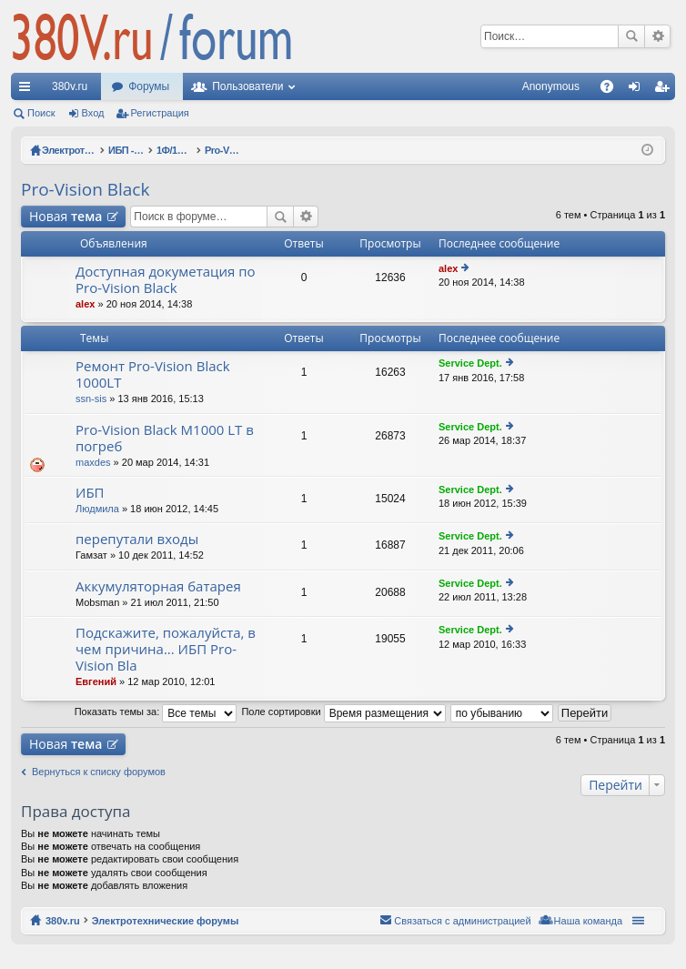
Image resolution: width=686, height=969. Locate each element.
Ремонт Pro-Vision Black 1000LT (153, 374)
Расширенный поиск (657, 36)
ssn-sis (91, 398)
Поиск (631, 36)
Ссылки (28, 90)
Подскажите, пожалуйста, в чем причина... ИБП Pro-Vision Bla (166, 649)
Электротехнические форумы (165, 920)
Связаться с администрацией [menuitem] (462, 920)
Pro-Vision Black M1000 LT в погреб (165, 438)
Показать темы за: (156, 711)
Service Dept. (470, 363)
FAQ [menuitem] (612, 90)
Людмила (97, 508)
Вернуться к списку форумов (99, 771)
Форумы (148, 86)
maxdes (93, 462)
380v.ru (69, 86)
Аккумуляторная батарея (158, 586)
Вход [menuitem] (638, 90)
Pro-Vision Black (85, 189)
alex (85, 303)
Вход (93, 112)
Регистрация (160, 112)
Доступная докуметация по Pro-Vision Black (166, 280)
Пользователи (247, 86)
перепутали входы (137, 539)
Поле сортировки (343, 711)
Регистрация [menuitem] (665, 90)
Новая (65, 216)
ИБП (90, 492)
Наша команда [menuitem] (588, 920)
